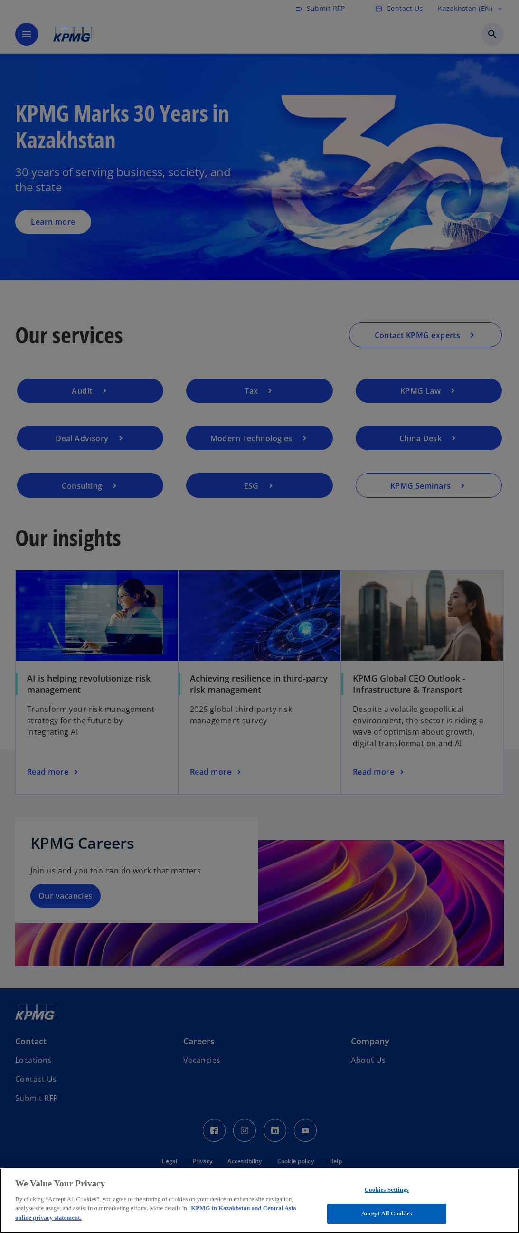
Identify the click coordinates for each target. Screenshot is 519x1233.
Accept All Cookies (386, 1213)
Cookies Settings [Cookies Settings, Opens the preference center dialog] (387, 1189)
